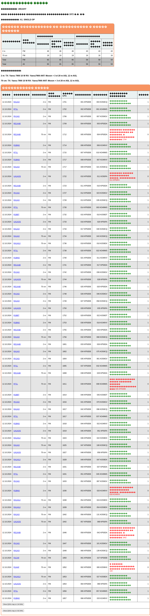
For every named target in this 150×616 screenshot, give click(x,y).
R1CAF (16, 558)
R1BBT (16, 215)
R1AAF (16, 567)
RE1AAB (17, 124)
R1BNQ (17, 145)
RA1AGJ (17, 243)
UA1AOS (17, 176)
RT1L (16, 109)
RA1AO (17, 102)
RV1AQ (17, 116)
